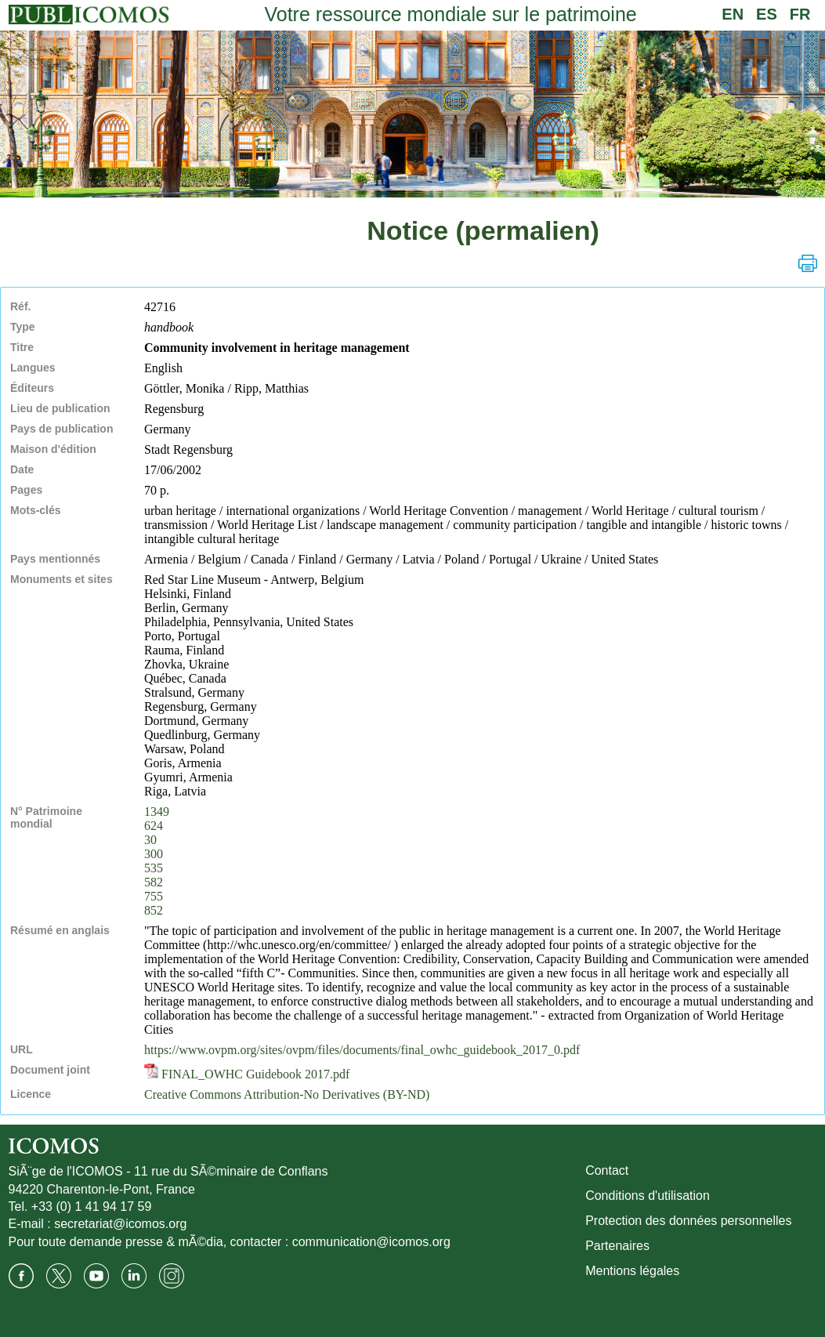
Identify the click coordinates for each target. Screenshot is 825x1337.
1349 (156, 811)
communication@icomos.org (371, 1241)
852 (153, 910)
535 (153, 868)
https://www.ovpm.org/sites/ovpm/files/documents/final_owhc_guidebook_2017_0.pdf (362, 1049)
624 (153, 825)
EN (733, 14)
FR (800, 14)
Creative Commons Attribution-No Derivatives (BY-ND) (286, 1094)
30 (150, 839)
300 (153, 854)
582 (153, 882)
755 (153, 896)
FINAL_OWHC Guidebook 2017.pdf (246, 1074)
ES (766, 14)
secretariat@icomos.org (120, 1223)
